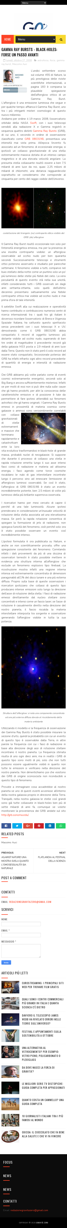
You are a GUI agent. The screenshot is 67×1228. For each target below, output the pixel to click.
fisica (52, 60)
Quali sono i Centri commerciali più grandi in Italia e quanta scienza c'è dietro (43, 1003)
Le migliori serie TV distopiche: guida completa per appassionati (43, 1086)
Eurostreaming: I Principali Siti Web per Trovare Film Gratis (43, 985)
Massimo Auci (19, 64)
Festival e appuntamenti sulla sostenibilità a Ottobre (41, 1033)
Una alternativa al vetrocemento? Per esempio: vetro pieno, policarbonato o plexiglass (41, 1054)
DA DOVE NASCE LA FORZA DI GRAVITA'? (38, 1069)
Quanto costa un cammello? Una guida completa (43, 1102)
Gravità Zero (42, 1222)
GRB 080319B (34, 139)
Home (7, 39)
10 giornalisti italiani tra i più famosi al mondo (42, 1118)
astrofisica (43, 60)
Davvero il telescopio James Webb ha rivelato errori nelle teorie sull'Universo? (41, 1019)
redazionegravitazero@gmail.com (30, 902)
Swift (33, 123)
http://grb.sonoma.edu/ (14, 815)
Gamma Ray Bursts (45, 131)
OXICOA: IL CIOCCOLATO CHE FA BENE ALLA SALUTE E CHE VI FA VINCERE (43, 1134)
